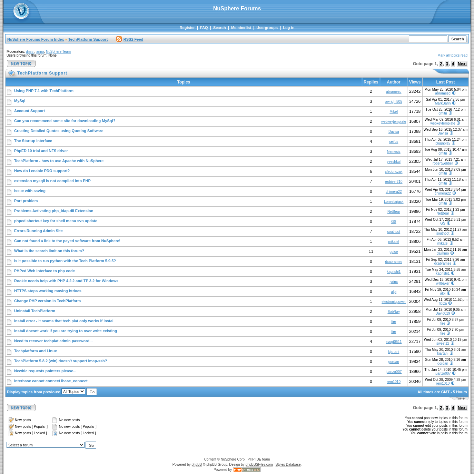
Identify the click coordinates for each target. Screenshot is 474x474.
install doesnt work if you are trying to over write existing (65, 331)
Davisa (393, 132)
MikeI (393, 111)
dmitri (30, 51)
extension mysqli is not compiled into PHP (52, 181)
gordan (393, 362)
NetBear (393, 212)
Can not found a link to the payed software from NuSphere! (67, 241)
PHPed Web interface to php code (44, 271)
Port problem (26, 201)
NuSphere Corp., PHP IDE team (245, 459)
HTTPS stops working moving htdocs (47, 291)
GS (393, 222)
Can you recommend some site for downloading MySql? (64, 121)
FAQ (204, 28)
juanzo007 (394, 372)
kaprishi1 (394, 272)
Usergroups (267, 28)
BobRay (393, 312)
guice (393, 252)
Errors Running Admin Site (38, 231)
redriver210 (394, 182)
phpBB (196, 464)
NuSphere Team (58, 51)
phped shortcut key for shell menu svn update (55, 221)
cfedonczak (394, 172)
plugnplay (442, 143)
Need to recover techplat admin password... (53, 341)
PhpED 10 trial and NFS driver (41, 151)
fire (393, 322)
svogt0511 (394, 342)
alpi (393, 292)
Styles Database (288, 464)
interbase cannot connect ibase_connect (51, 381)
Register (187, 28)
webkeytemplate (393, 122)
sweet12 (442, 343)
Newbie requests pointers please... (45, 371)
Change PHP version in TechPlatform (47, 301)
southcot (393, 232)
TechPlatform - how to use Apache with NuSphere (58, 161)
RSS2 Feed (129, 39)
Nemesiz (394, 152)
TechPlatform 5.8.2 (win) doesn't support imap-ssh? (60, 361)
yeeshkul (394, 162)
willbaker (443, 283)
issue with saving (30, 191)
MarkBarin (443, 103)
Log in (288, 28)
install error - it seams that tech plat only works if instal (63, 321)
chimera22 (394, 192)
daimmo (443, 253)
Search (219, 28)
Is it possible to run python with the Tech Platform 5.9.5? (65, 261)
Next (462, 63)
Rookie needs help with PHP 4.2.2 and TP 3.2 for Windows (66, 281)
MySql (19, 101)
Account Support (29, 111)
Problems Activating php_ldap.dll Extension (53, 211)
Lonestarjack (394, 202)
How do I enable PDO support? (42, 171)
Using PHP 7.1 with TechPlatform (43, 91)
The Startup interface (33, 141)
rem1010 (394, 382)
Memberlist (241, 28)
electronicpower (394, 302)
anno (40, 51)
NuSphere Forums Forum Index (35, 39)
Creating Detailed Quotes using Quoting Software (58, 131)
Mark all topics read (452, 55)
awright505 (393, 101)
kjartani (393, 352)
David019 (442, 313)
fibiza (443, 303)
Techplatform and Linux (35, 351)
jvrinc (394, 282)
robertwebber (443, 163)
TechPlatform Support (88, 39)
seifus (393, 142)
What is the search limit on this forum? (49, 251)
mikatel (393, 242)
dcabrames (393, 262)
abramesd (393, 91)
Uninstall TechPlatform (34, 311)
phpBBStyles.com (259, 464)
